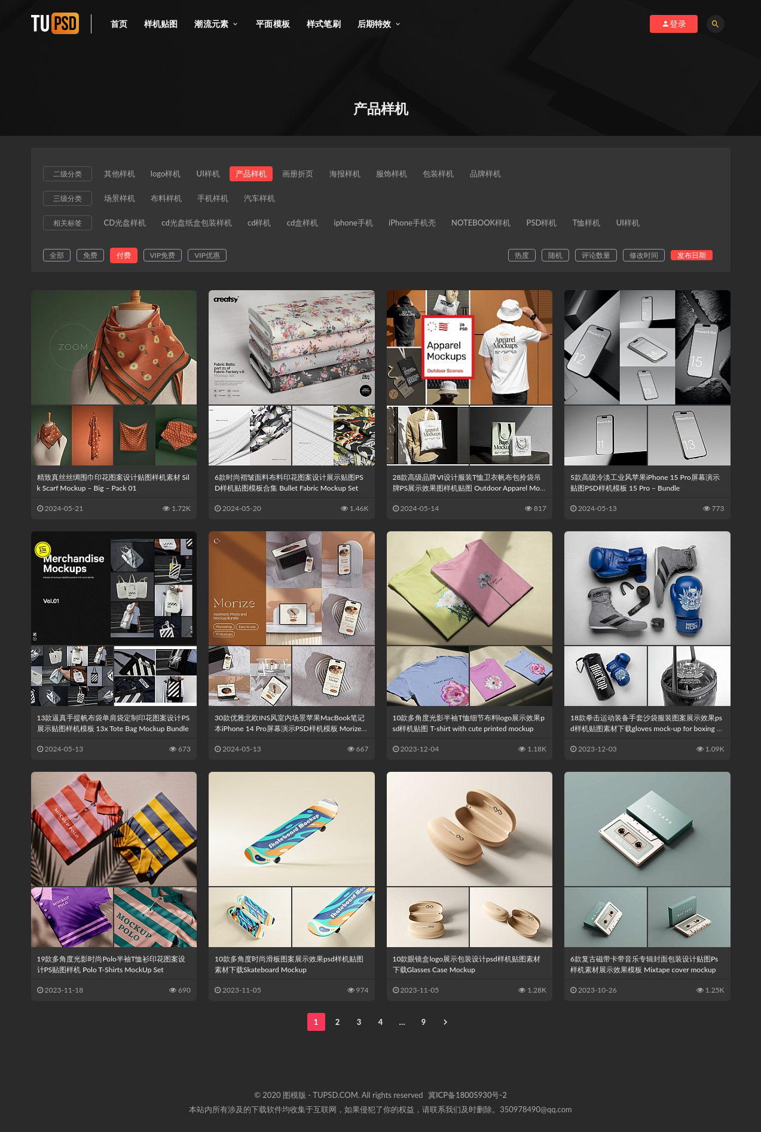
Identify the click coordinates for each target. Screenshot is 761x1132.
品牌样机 (502, 174)
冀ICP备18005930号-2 (467, 1098)
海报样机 (355, 174)
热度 (522, 258)
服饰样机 (404, 174)
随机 (555, 258)
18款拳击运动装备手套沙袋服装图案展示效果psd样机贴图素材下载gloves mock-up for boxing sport (647, 732)
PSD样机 (557, 225)
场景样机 (119, 200)
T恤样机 (604, 225)
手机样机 (217, 200)
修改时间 (643, 258)
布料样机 (168, 200)
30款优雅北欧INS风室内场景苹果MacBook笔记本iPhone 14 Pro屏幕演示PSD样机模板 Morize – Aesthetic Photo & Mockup (291, 732)
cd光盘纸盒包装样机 (199, 225)
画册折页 (306, 174)
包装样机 (453, 174)
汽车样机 (266, 200)
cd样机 (264, 225)
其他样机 (119, 174)
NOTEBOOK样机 (494, 225)
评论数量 (596, 258)
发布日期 (691, 258)
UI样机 (212, 174)
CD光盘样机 (125, 225)
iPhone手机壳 (423, 225)
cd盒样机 (309, 225)
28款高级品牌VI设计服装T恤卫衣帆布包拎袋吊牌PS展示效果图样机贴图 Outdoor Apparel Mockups (468, 491)
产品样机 (257, 174)
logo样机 (168, 174)
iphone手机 (362, 225)
